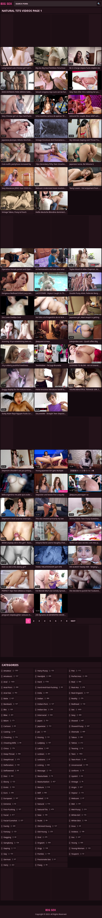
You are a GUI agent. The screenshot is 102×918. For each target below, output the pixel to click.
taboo (77, 737)
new (42, 815)
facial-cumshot (14, 820)
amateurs (11, 676)
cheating (11, 737)
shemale (78, 732)
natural (44, 804)
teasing (77, 748)
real (76, 682)
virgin (77, 787)
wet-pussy (79, 809)
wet (76, 804)
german (10, 859)
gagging (10, 837)
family (10, 826)
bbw (9, 715)
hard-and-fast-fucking (50, 687)
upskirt (77, 776)
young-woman (81, 848)
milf (42, 793)
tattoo (77, 743)
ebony (10, 782)
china (9, 748)
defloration (12, 765)
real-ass (78, 687)
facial (9, 815)
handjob (44, 676)
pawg (42, 865)
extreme (10, 804)
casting (10, 732)
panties (44, 854)
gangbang (11, 843)
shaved (77, 720)
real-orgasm (80, 693)
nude (42, 820)
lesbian (44, 754)
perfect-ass (79, 676)
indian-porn (46, 704)
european (11, 798)
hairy (9, 865)
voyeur (77, 793)
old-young (45, 831)
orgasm (44, 843)
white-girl (79, 815)
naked (43, 798)
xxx (76, 837)
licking (43, 765)
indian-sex (45, 709)
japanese (44, 726)
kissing (43, 737)
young (77, 843)
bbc (9, 709)
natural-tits (45, 809)
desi (9, 776)
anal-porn (11, 687)
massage (44, 770)
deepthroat (12, 759)
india (43, 693)
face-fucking (13, 809)
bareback (11, 704)
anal (9, 682)
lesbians (44, 759)
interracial (45, 715)
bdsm (9, 720)
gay (9, 854)
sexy (76, 715)
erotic (9, 787)
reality (77, 698)
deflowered (12, 770)
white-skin (79, 820)
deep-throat (12, 754)
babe (9, 698)
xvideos (78, 831)
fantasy (10, 831)
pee (76, 671)
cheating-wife (13, 743)
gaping (10, 848)
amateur (11, 671)
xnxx (76, 826)
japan (43, 720)
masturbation (46, 782)
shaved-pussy (80, 726)
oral (42, 837)
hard (43, 682)
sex (76, 709)
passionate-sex (47, 859)
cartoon (10, 726)
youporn (78, 854)
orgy (42, 848)
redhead (78, 704)
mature (44, 787)
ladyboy (44, 743)
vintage (77, 782)
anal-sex (11, 693)
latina (43, 748)
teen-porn (79, 759)
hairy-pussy (46, 671)
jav (42, 732)
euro (9, 793)
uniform (77, 770)
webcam (78, 798)
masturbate (45, 776)
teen (77, 754)
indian (43, 698)
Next (73, 621)
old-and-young (47, 826)
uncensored (80, 765)
